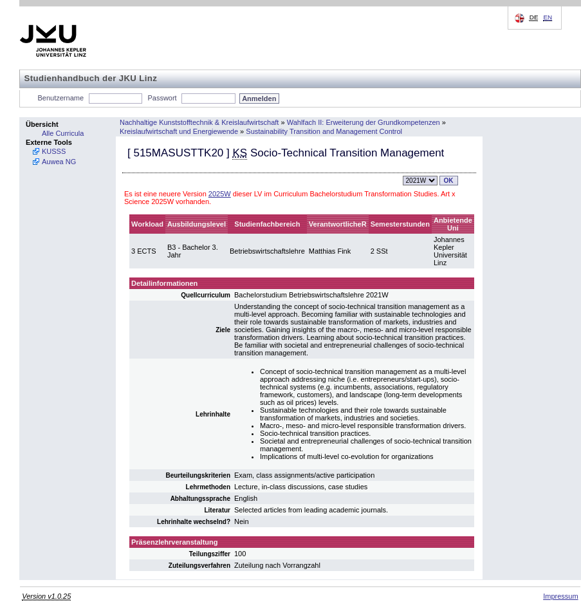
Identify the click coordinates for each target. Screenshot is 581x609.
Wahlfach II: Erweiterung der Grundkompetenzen (363, 122)
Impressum (560, 596)
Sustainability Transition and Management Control (324, 131)
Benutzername (61, 98)
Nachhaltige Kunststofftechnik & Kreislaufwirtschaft (199, 122)
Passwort (161, 98)
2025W (219, 194)
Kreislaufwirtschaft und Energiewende (179, 131)
